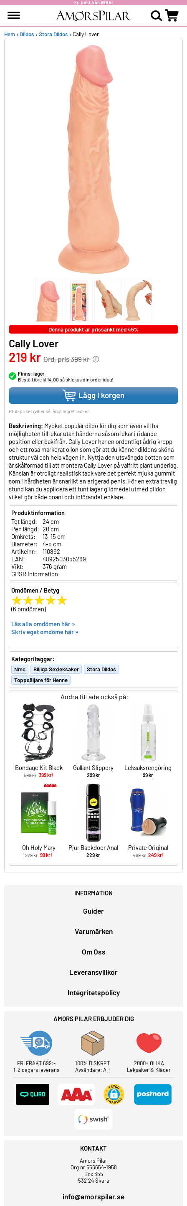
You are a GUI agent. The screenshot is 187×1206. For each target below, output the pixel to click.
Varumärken (94, 931)
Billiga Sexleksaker (56, 669)
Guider (93, 911)
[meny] (14, 15)
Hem (9, 34)
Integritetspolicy (94, 992)
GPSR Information (34, 574)
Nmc (19, 669)
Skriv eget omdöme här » (44, 631)
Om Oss (94, 951)
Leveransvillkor (93, 972)
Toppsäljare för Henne (41, 680)
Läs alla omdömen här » (43, 624)
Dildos (27, 34)
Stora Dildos (53, 34)
